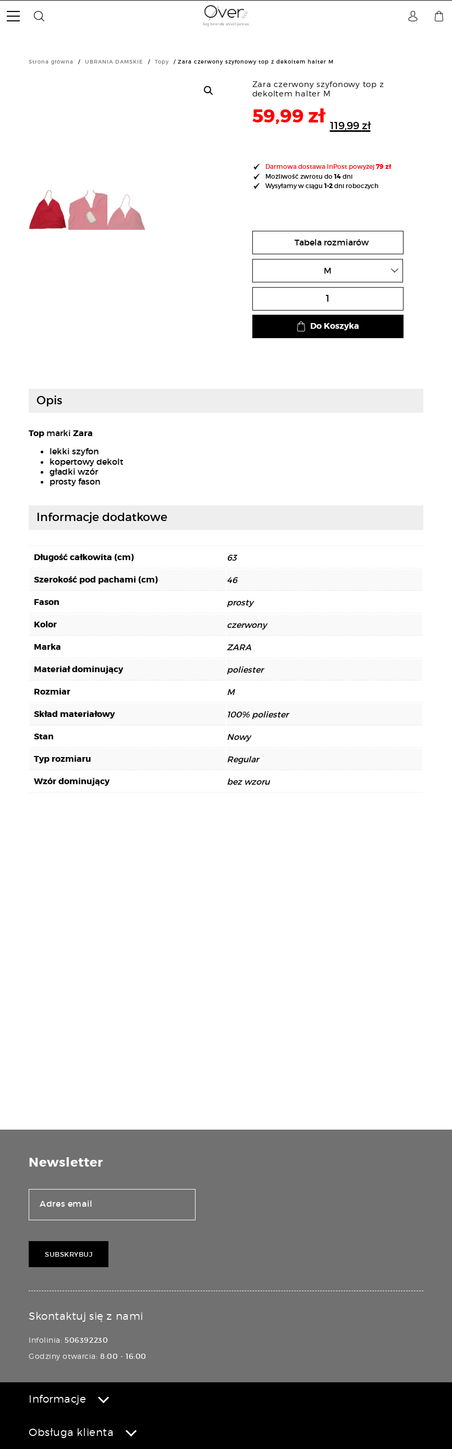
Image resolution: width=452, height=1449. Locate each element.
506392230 (86, 1340)
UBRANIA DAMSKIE (114, 61)
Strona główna (51, 61)
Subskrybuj (68, 1254)
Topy (162, 61)
